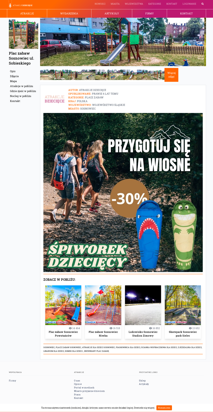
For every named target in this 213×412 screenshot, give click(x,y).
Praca (77, 394)
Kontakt (171, 3)
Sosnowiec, (49, 347)
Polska (82, 101)
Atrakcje (27, 13)
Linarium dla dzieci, (54, 351)
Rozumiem (164, 407)
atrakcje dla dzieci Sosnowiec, (99, 347)
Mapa (13, 81)
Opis (12, 71)
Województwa (134, 3)
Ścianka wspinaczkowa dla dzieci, (159, 347)
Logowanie (189, 3)
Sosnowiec (88, 108)
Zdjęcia (14, 76)
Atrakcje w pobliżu (21, 86)
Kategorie (154, 3)
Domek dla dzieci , (74, 351)
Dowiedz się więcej (144, 407)
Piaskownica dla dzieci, (128, 347)
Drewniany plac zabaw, (96, 351)
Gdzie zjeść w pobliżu (23, 91)
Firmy (149, 13)
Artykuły (111, 13)
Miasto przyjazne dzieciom (89, 390)
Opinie (78, 384)
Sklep (142, 380)
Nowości (100, 3)
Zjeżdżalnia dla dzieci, (190, 347)
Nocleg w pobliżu (20, 96)
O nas (77, 380)
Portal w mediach (84, 387)
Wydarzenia (69, 13)
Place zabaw (94, 97)
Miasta (115, 3)
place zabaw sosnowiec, (69, 347)
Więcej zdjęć (171, 74)
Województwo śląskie (108, 104)
